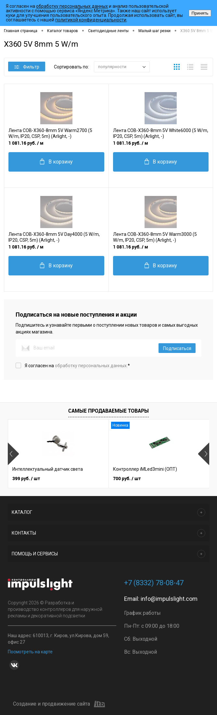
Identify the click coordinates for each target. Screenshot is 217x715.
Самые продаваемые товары (108, 410)
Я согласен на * (77, 365)
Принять (199, 13)
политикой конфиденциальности (90, 19)
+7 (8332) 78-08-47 (154, 583)
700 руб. (127, 478)
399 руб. (26, 478)
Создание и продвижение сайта (59, 704)
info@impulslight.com (169, 598)
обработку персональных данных (72, 6)
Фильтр (26, 66)
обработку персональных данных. (91, 365)
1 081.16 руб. (26, 143)
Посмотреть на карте (30, 651)
